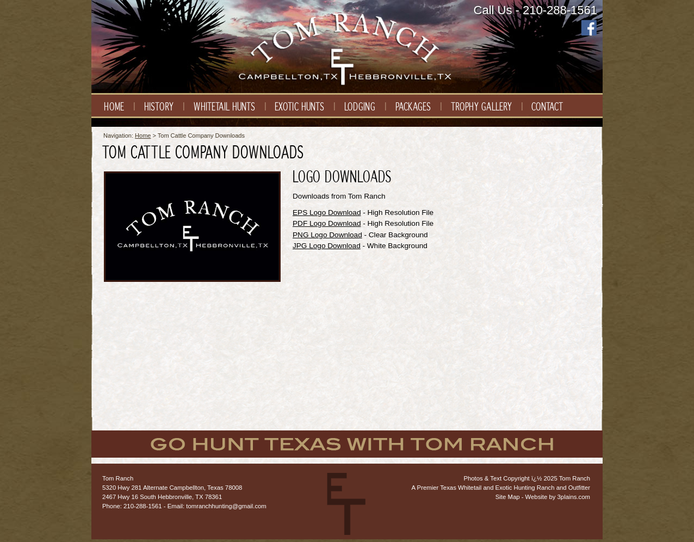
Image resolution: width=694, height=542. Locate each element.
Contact (547, 107)
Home (114, 107)
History (159, 107)
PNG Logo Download (327, 235)
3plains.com (573, 497)
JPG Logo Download (327, 246)
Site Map (507, 497)
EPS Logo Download (327, 212)
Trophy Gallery (481, 107)
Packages (413, 107)
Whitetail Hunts (224, 107)
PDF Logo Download (327, 223)
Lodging (359, 107)
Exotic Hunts (299, 107)
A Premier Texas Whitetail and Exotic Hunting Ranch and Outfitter (501, 487)
